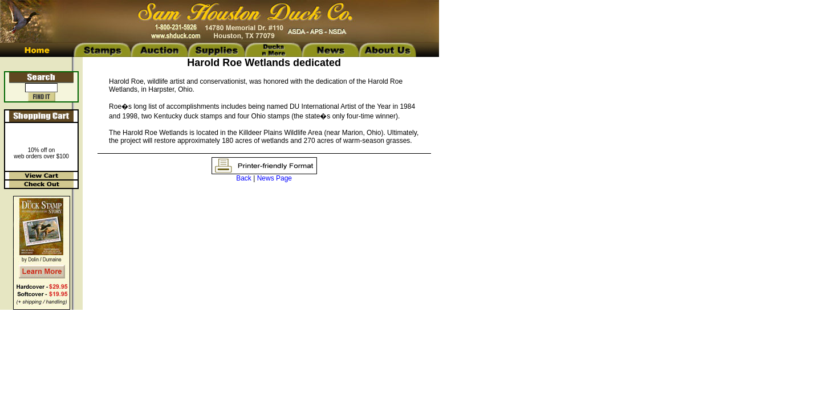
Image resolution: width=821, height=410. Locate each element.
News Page (274, 178)
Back (243, 178)
